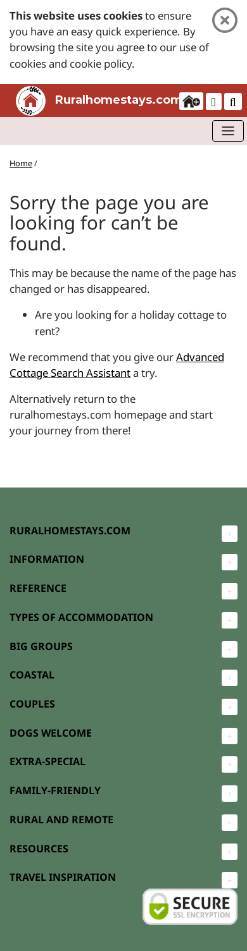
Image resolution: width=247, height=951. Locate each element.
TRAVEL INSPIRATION (63, 877)
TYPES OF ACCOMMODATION (81, 617)
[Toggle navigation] (228, 131)
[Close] (225, 21)
